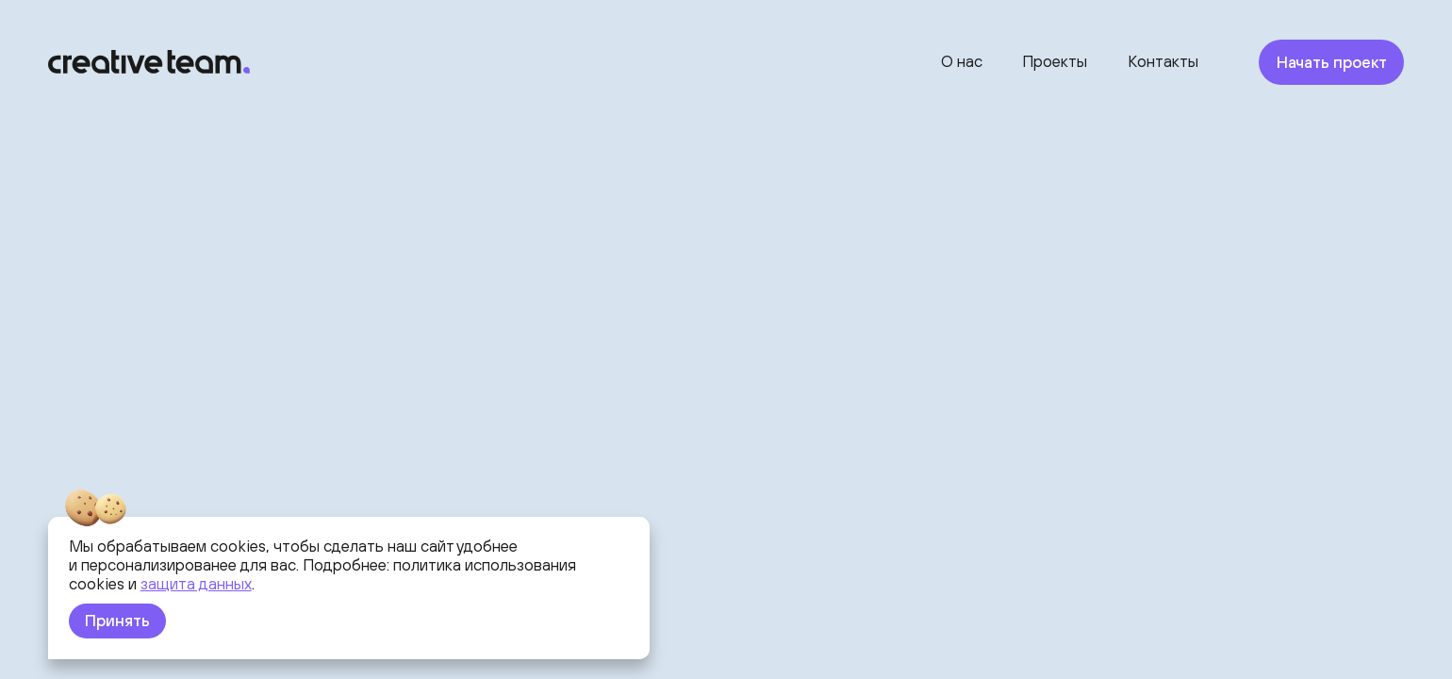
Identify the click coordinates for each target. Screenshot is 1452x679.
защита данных (196, 583)
